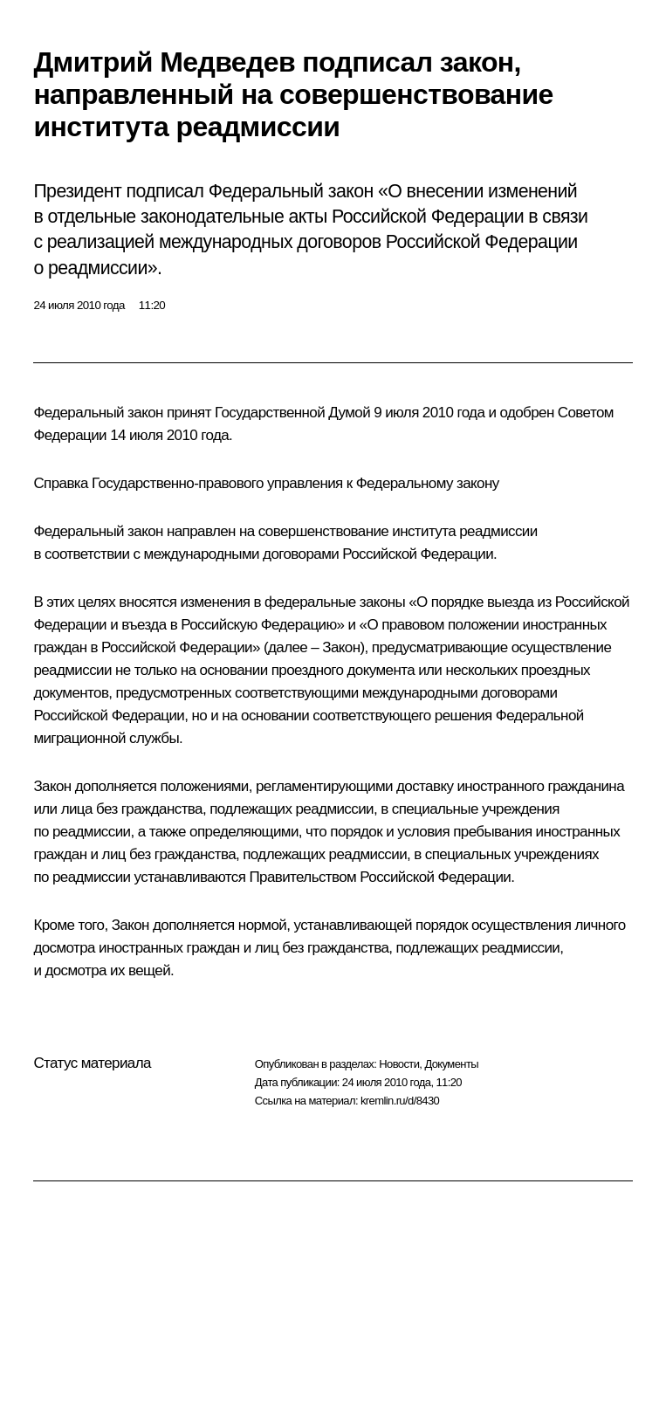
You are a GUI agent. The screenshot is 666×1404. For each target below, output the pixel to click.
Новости (399, 1063)
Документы (451, 1063)
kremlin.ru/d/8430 (399, 1100)
